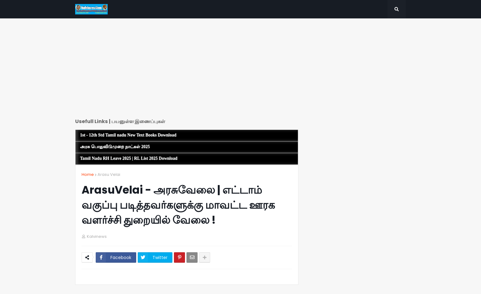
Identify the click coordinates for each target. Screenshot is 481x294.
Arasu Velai (109, 174)
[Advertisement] (186, 71)
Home (88, 174)
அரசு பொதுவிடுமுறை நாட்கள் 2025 (115, 147)
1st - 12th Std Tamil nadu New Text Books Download (128, 135)
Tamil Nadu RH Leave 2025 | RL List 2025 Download (128, 158)
